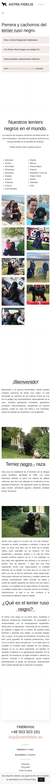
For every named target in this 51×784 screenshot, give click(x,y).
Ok (41, 779)
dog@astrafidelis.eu (28, 737)
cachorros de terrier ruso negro (22, 68)
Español (41, 4)
